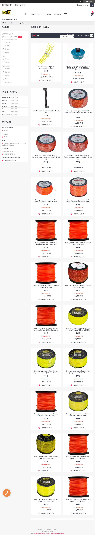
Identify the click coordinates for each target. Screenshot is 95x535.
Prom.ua (55, 529)
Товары (7, 23)
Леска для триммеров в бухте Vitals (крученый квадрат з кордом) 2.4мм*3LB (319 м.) (78, 157)
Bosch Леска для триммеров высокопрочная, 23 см (46, 67)
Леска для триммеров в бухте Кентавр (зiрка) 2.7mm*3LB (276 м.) (78, 457)
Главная (25, 14)
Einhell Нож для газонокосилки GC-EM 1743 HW (46, 111)
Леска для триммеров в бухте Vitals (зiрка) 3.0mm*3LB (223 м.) (78, 243)
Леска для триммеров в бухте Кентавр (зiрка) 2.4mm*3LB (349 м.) (46, 500)
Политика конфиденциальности (56, 533)
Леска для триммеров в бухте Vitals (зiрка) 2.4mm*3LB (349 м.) (78, 286)
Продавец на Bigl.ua (47, 531)
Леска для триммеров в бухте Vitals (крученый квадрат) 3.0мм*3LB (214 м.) (46, 201)
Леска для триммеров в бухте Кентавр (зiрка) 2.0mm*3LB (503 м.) (78, 500)
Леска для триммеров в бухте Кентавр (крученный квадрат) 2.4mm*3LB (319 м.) (46, 372)
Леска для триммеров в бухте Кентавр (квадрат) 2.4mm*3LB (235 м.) (78, 415)
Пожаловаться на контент (40, 533)
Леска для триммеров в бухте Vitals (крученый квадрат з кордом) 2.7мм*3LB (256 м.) (46, 157)
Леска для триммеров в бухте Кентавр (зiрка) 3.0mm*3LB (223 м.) (46, 457)
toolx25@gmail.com (10, 160)
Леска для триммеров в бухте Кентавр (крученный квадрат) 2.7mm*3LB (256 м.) (78, 329)
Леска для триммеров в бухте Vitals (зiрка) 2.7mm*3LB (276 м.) (46, 286)
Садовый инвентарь (28, 23)
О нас (49, 14)
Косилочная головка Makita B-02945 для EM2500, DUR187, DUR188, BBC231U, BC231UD (78, 68)
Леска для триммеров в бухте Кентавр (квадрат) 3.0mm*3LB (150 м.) (78, 372)
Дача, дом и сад (16, 23)
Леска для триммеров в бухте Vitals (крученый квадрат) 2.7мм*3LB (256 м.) (78, 201)
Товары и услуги (36, 14)
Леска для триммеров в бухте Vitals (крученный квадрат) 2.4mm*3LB (46, 243)
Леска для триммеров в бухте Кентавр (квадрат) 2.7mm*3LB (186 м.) (46, 415)
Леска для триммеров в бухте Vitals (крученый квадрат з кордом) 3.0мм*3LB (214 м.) (78, 112)
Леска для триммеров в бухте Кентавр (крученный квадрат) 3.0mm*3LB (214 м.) (46, 329)
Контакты (57, 14)
